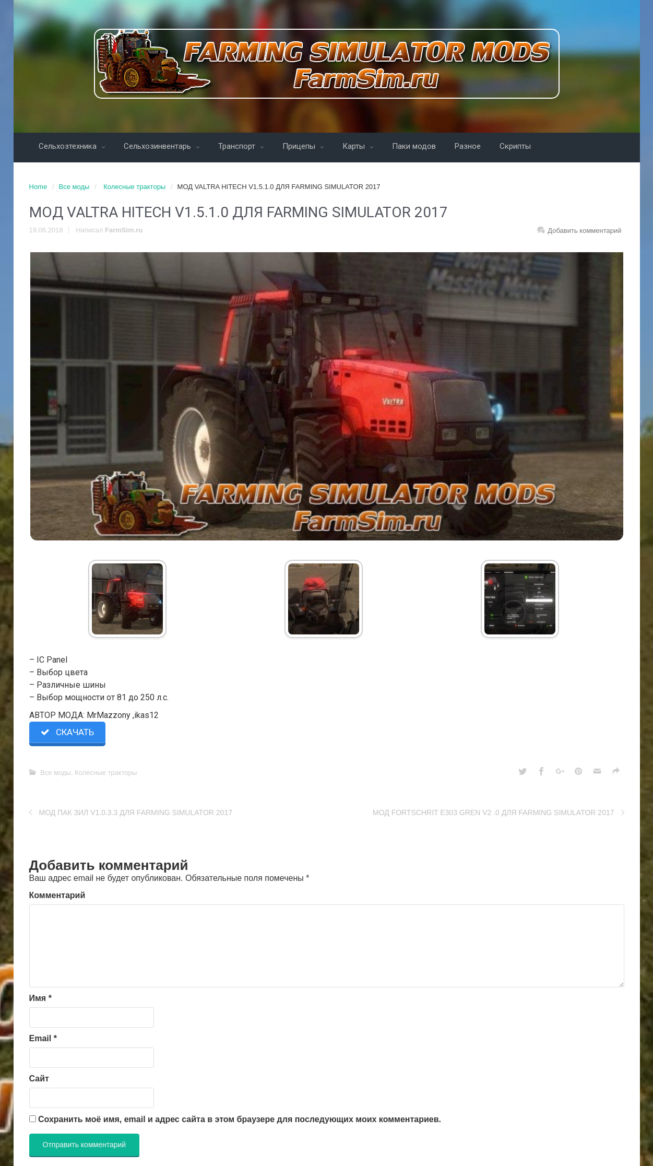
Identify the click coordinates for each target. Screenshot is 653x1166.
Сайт (39, 1078)
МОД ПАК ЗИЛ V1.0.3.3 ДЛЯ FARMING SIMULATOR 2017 (135, 812)
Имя (40, 998)
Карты (354, 146)
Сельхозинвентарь (158, 146)
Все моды (74, 187)
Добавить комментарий (584, 230)
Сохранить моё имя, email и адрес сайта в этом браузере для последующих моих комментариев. (239, 1119)
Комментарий (57, 895)
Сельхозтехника (69, 146)
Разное (468, 146)
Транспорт (237, 146)
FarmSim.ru (124, 230)
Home (38, 187)
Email (43, 1038)
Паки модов (414, 146)
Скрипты (515, 146)
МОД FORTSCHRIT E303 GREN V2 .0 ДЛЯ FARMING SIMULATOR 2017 (493, 812)
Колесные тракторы (134, 187)
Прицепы (299, 146)
